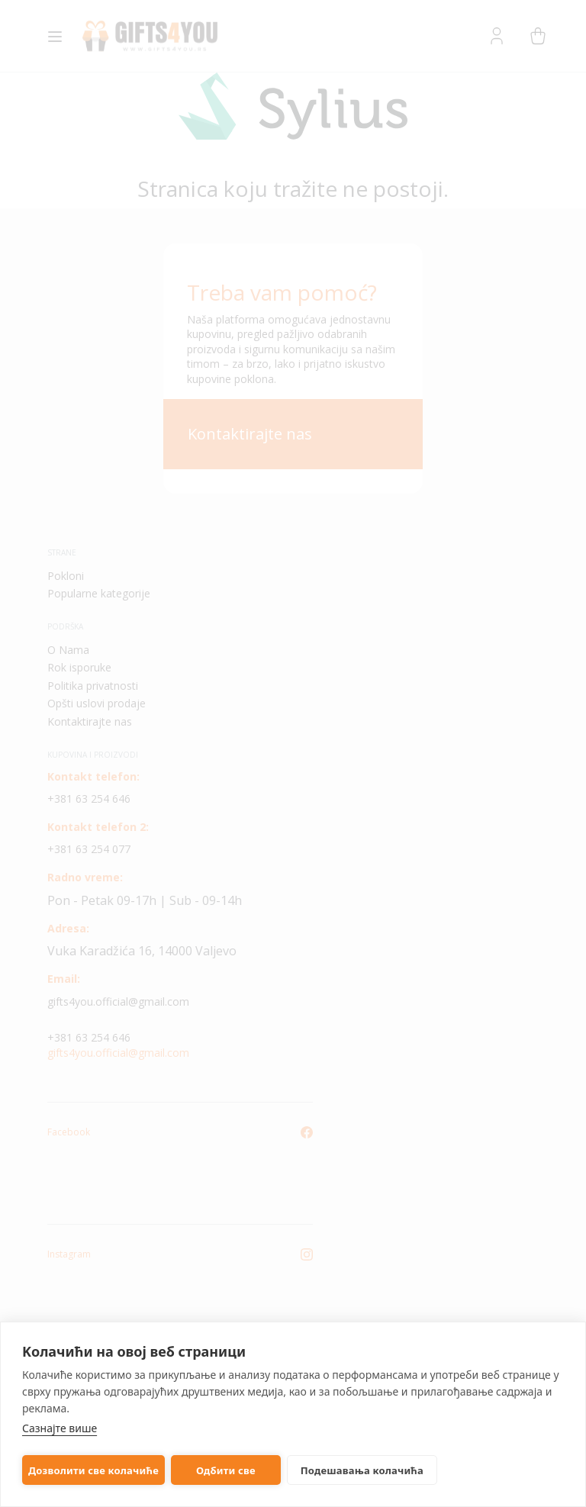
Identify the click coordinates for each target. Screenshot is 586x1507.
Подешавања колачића (362, 1470)
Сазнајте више (59, 1428)
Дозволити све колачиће (93, 1470)
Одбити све (226, 1470)
